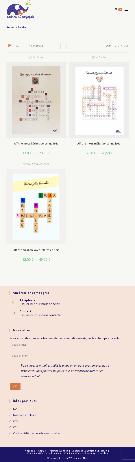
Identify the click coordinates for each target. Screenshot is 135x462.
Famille (39, 57)
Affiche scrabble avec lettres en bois (36, 250)
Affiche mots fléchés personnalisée (36, 143)
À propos (30, 450)
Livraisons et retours (24, 415)
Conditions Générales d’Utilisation (89, 450)
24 (119, 45)
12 (115, 45)
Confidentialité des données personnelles (36, 433)
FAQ (15, 409)
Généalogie (43, 163)
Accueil (10, 27)
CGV (15, 421)
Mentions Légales (59, 450)
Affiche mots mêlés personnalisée (98, 143)
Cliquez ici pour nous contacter (41, 315)
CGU (15, 427)
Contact (42, 450)
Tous (125, 45)
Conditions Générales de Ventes (44, 453)
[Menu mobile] (125, 9)
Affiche (32, 57)
